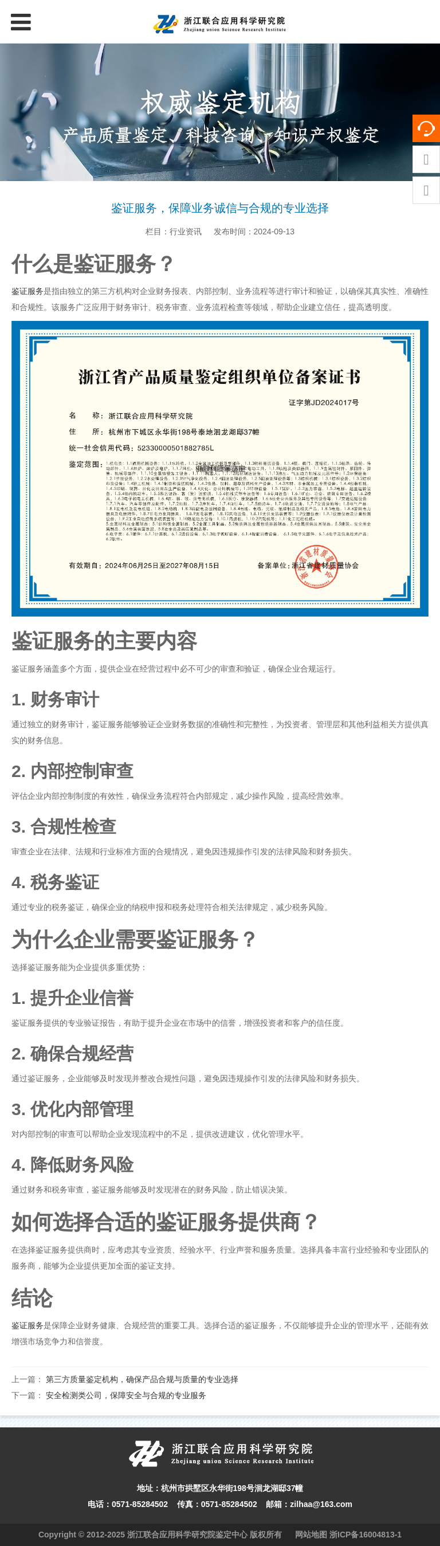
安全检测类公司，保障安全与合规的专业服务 (126, 1395)
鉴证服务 (27, 291)
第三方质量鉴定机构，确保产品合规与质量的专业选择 (142, 1379)
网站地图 (311, 1534)
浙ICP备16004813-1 (365, 1534)
